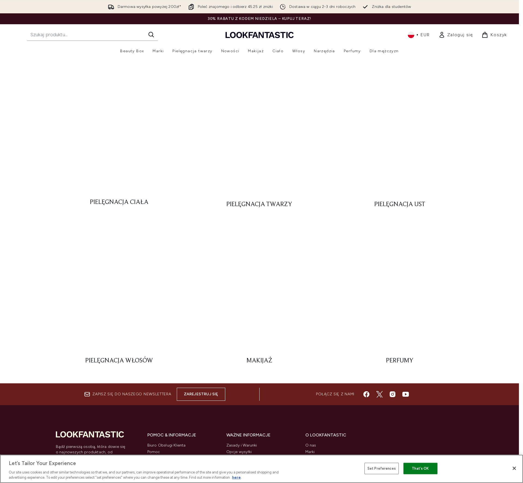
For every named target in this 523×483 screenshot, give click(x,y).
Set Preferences (381, 468)
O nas (310, 377)
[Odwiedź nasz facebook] (366, 326)
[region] (261, 469)
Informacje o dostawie (168, 397)
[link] (455, 34)
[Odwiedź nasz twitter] (379, 326)
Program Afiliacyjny (322, 397)
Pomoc (153, 384)
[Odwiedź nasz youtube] (405, 326)
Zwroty (153, 391)
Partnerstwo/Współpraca (328, 404)
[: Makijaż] (259, 172)
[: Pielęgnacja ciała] (119, 140)
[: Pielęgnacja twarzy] (259, 140)
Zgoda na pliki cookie (76, 416)
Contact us (157, 404)
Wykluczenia (237, 404)
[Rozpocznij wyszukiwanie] (92, 35)
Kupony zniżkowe (321, 391)
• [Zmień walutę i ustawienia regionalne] (419, 35)
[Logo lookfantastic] (260, 34)
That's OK (420, 468)
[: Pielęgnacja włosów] (119, 172)
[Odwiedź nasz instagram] (392, 326)
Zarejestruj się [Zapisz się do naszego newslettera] (201, 326)
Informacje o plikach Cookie (252, 397)
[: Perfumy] (399, 172)
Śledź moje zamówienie (169, 410)
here (236, 477)
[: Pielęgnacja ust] (399, 140)
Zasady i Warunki (241, 377)
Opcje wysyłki (239, 384)
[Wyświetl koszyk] (494, 34)
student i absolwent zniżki (328, 417)
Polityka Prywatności (244, 391)
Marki (310, 384)
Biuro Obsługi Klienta (166, 377)
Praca (310, 410)
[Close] (514, 468)
